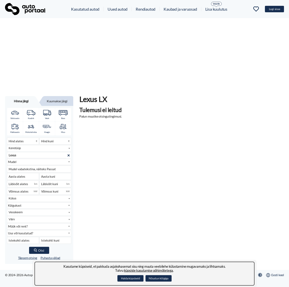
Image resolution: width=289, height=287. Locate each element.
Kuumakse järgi (57, 101)
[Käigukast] (39, 205)
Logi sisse (274, 9)
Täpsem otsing (27, 258)
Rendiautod (145, 9)
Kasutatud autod (85, 9)
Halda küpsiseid (130, 278)
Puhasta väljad (50, 258)
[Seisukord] (39, 233)
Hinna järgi (21, 101)
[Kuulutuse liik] (39, 226)
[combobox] (39, 148)
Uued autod (117, 9)
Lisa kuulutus (216, 9)
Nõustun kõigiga (158, 278)
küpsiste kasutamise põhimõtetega (148, 270)
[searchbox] (39, 148)
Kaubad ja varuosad (180, 9)
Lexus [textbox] (12, 155)
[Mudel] (39, 162)
